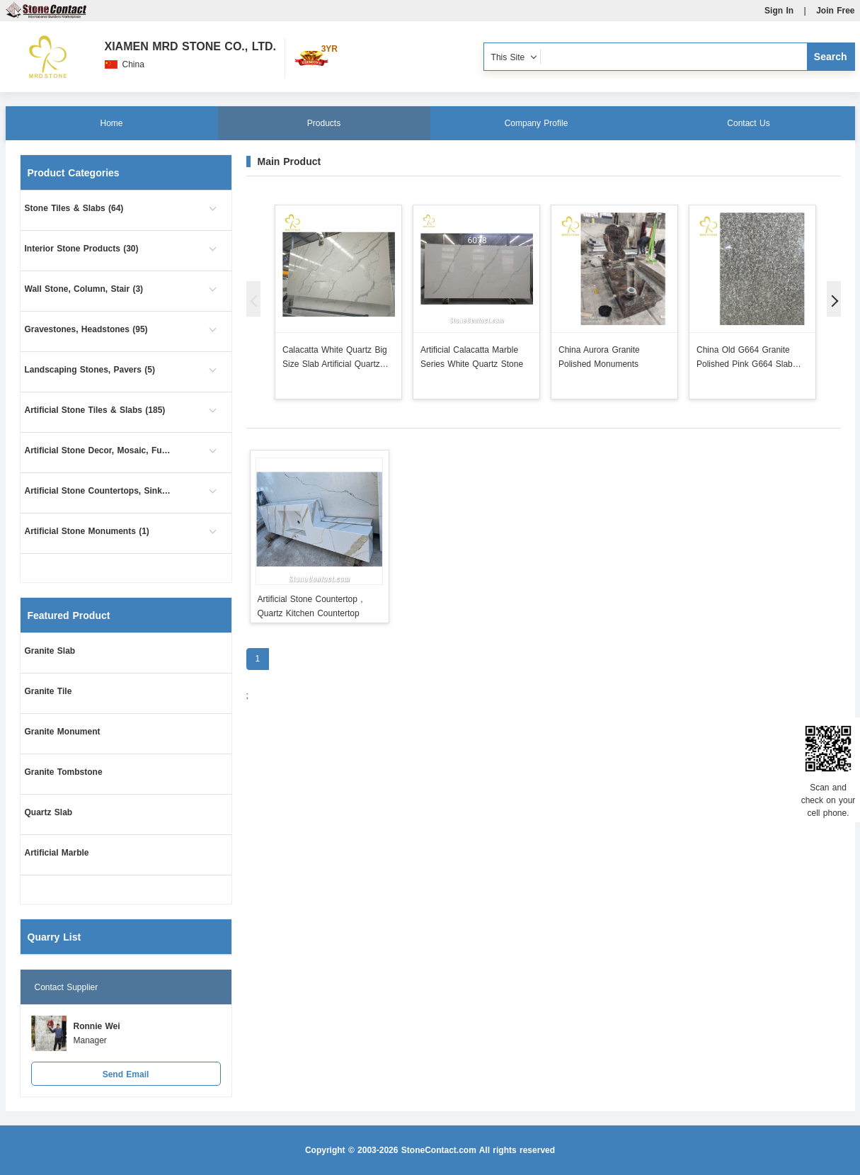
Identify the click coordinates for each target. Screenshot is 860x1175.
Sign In (778, 11)
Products (323, 123)
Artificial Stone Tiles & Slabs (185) (95, 410)
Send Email (126, 1074)
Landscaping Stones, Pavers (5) (90, 370)
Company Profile (536, 123)
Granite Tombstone (64, 772)
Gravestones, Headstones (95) (86, 329)
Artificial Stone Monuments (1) (87, 531)
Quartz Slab (49, 812)
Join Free (835, 11)
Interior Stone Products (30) (82, 249)
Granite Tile (48, 691)
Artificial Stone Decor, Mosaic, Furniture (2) (99, 450)
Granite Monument (63, 732)
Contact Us (748, 123)
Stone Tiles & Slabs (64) (74, 208)
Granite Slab (50, 651)
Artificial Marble (57, 853)
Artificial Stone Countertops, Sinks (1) (99, 491)
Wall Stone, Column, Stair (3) (84, 289)
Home (111, 123)
